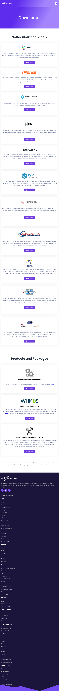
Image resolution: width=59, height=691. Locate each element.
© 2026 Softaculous (7, 495)
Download (29, 388)
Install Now (29, 62)
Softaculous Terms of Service (47, 464)
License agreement (28, 462)
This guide (7, 413)
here (52, 384)
